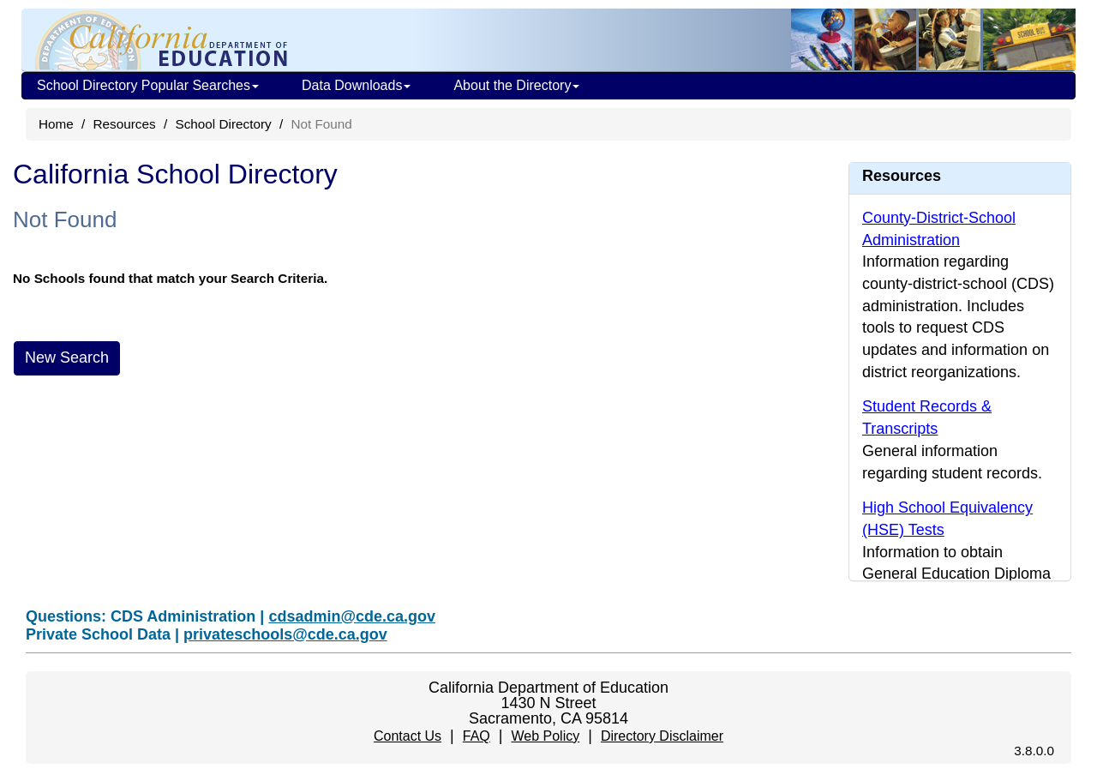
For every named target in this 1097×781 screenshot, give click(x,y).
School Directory (223, 124)
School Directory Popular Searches (148, 85)
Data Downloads (356, 85)
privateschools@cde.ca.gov (285, 634)
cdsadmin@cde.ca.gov (351, 616)
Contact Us (407, 736)
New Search (67, 357)
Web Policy (545, 736)
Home (56, 124)
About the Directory (516, 85)
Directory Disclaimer (662, 736)
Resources (124, 124)
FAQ (476, 736)
